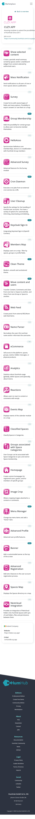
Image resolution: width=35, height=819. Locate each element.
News (18, 746)
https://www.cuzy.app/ (12, 633)
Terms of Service (18, 767)
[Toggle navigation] (31, 4)
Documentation (18, 740)
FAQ (18, 720)
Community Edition (18, 703)
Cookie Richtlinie (18, 763)
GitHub (18, 750)
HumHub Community (18, 743)
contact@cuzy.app (10, 640)
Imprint (18, 770)
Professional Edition (18, 696)
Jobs (18, 730)
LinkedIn (18, 784)
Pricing (18, 706)
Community (18, 780)
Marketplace (18, 709)
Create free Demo (18, 699)
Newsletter (18, 723)
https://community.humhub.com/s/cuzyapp (19, 39)
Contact (18, 726)
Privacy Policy (18, 760)
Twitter (18, 787)
